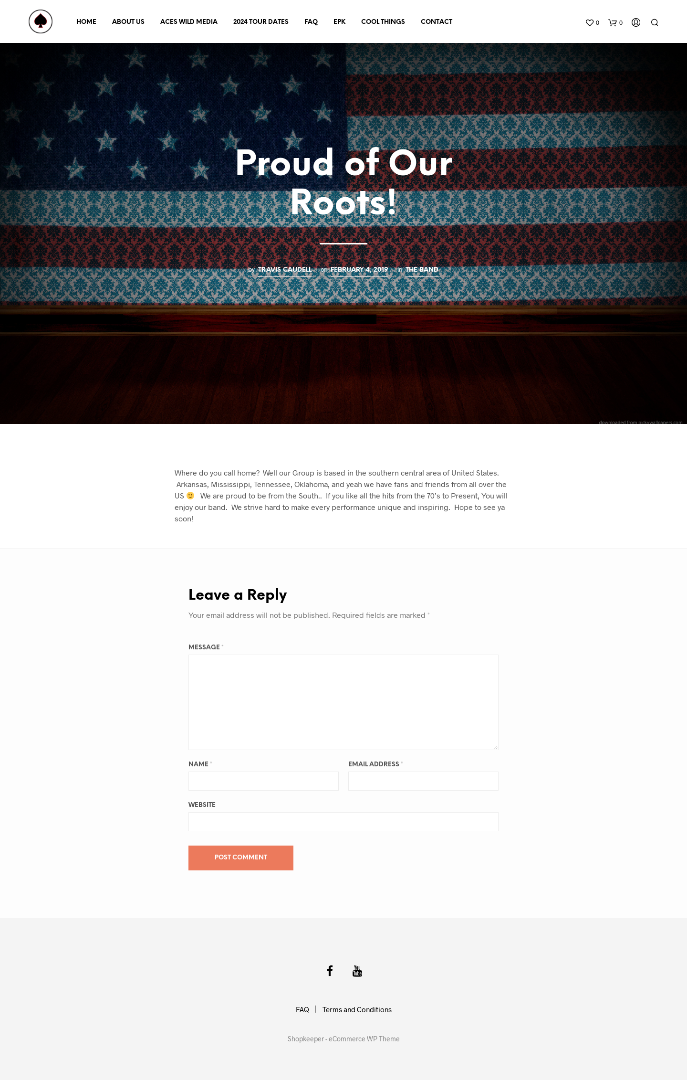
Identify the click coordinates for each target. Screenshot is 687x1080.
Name (200, 765)
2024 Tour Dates (261, 22)
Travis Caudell (285, 269)
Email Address (375, 765)
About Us (128, 22)
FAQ (311, 22)
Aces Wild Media (189, 22)
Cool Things (383, 22)
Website (202, 805)
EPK (339, 22)
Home (86, 22)
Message (206, 648)
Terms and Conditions (357, 1009)
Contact (436, 22)
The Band (422, 269)
